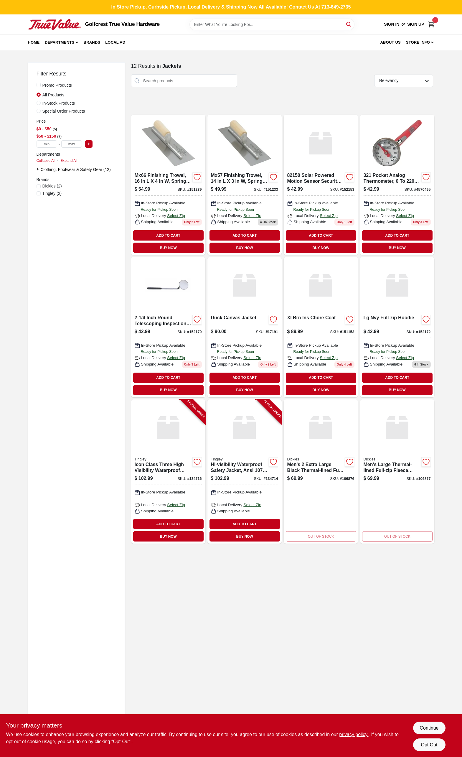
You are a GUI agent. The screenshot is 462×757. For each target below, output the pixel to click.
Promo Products (57, 85)
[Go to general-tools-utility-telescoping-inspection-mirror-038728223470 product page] (168, 327)
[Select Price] (89, 144)
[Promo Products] (39, 85)
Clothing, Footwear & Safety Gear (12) (76, 169)
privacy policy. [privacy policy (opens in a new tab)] (353, 734)
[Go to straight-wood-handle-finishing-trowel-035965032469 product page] (168, 185)
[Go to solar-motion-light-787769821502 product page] (321, 185)
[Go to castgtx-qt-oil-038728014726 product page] (397, 327)
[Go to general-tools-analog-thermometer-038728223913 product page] (397, 185)
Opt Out (429, 744)
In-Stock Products (58, 103)
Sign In (391, 24)
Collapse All (46, 161)
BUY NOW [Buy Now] (168, 248)
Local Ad (115, 42)
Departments (59, 42)
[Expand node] (38, 169)
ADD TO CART (168, 235)
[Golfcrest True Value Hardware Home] (54, 24)
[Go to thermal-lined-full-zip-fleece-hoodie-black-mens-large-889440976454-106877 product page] (397, 471)
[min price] (47, 144)
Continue (429, 727)
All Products (53, 94)
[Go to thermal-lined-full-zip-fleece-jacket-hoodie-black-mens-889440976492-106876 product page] (321, 471)
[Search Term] (271, 24)
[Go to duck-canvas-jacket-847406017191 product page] (244, 327)
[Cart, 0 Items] (431, 24)
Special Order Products (63, 111)
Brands (92, 42)
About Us (390, 42)
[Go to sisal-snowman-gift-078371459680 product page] (321, 327)
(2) (52, 186)
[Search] (349, 24)
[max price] (71, 144)
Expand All (68, 161)
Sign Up (415, 24)
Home (34, 42)
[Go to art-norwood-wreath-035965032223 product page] (244, 185)
